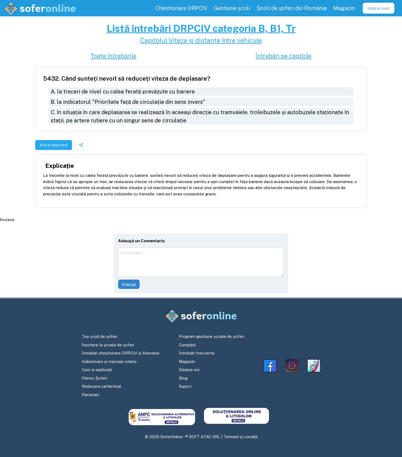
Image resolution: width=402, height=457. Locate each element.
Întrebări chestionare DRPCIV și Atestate (120, 353)
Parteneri (90, 394)
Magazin (187, 361)
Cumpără (187, 345)
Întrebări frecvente (197, 353)
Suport (185, 386)
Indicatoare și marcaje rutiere (109, 361)
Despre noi (189, 369)
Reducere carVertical (101, 386)
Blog (183, 378)
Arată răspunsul (54, 145)
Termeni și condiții (240, 436)
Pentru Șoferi (94, 378)
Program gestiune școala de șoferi (211, 336)
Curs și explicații (97, 369)
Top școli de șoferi (99, 336)
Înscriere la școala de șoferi (108, 345)
